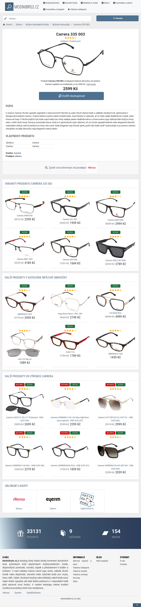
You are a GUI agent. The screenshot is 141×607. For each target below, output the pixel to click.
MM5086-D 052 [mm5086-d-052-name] (25, 314)
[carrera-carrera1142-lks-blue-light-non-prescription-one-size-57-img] (70, 403)
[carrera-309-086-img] (70, 247)
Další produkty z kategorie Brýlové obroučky (36, 277)
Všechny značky (80, 571)
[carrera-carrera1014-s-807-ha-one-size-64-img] (115, 451)
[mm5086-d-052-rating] (24, 290)
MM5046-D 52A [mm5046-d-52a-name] (115, 354)
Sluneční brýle (69, 3)
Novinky (76, 578)
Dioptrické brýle (51, 3)
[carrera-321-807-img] (70, 207)
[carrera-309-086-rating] (70, 236)
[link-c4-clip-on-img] (24, 344)
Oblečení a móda (89, 3)
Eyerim (18, 592)
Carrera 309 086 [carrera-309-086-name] (70, 259)
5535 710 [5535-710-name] (70, 352)
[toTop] (137, 605)
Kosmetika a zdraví (122, 3)
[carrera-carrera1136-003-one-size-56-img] (24, 451)
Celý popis (91, 84)
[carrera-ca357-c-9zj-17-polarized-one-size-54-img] (24, 403)
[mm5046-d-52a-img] (115, 341)
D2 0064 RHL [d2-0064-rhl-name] (116, 313)
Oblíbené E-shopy (16, 485)
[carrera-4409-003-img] (24, 205)
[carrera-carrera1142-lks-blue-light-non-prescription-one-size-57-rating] (70, 389)
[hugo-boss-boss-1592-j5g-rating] (70, 290)
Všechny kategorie (76, 9)
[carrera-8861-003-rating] (24, 236)
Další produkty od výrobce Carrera (29, 376)
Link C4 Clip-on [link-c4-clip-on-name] (24, 359)
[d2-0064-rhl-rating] (115, 290)
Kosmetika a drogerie (53, 9)
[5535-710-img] (70, 341)
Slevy (75, 581)
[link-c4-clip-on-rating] (24, 330)
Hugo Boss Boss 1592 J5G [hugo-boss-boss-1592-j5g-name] (70, 313)
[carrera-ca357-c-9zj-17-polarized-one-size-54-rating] (24, 389)
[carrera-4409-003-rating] (24, 196)
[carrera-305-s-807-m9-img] (115, 248)
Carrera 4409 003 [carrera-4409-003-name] (24, 215)
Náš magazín (102, 561)
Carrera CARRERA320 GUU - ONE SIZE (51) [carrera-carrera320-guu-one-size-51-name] (70, 465)
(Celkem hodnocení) (71, 41)
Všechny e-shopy (80, 574)
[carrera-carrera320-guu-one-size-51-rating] (70, 437)
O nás (122, 561)
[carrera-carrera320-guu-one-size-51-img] (70, 451)
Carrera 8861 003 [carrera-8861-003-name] (24, 259)
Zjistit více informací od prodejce (70, 168)
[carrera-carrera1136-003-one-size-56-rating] (24, 437)
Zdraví (105, 3)
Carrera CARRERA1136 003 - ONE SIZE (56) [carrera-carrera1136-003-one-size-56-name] (24, 465)
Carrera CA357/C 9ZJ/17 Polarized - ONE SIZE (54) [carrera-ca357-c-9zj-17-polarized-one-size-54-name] (24, 419)
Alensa (18, 156)
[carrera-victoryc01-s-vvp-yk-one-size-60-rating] (115, 389)
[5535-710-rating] (70, 330)
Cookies (123, 564)
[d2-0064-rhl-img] (115, 301)
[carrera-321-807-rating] (70, 196)
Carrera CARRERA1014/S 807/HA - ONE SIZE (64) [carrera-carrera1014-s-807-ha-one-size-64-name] (115, 467)
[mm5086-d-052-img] (24, 302)
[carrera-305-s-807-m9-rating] (115, 236)
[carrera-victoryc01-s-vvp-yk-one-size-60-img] (115, 403)
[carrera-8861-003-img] (24, 247)
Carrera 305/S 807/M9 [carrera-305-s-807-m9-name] (115, 260)
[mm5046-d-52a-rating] (115, 330)
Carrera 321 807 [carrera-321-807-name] (70, 219)
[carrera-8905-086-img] (115, 208)
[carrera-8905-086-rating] (115, 196)
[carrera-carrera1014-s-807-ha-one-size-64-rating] (115, 437)
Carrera (17, 153)
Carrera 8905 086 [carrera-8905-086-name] (115, 220)
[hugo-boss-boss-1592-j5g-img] (70, 301)
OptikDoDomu (34, 592)
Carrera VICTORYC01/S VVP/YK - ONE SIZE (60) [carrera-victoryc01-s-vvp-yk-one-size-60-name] (115, 419)
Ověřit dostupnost (71, 96)
